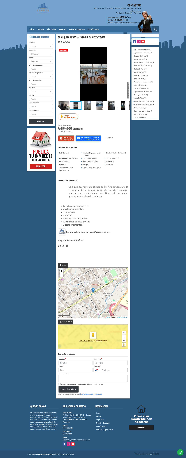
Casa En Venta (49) (140, 59)
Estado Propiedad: (36, 73)
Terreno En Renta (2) (141, 117)
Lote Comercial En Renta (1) (143, 111)
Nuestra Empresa (77, 29)
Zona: (31, 58)
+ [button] (61, 271)
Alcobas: (32, 88)
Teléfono (97, 366)
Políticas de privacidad (104, 429)
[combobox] (41, 46)
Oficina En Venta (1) (140, 85)
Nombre (62, 359)
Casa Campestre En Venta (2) (144, 62)
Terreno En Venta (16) (141, 88)
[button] (127, 49)
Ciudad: (32, 43)
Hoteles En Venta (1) (141, 75)
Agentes (62, 29)
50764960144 (119, 19)
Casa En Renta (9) (140, 98)
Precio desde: (34, 103)
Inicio (31, 29)
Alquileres (51, 29)
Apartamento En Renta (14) (143, 91)
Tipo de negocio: (35, 80)
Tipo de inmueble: (36, 65)
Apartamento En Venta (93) (143, 53)
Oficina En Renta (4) (140, 114)
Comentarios (63, 374)
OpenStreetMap (122, 317)
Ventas (41, 29)
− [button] (61, 275)
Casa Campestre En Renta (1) (144, 101)
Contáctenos (93, 29)
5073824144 (125, 17)
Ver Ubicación (86, 340)
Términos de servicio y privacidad (90, 394)
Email (61, 366)
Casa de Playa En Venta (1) (143, 66)
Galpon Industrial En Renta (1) (144, 104)
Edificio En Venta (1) (140, 69)
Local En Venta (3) (140, 79)
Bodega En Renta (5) (141, 95)
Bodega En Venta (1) (141, 56)
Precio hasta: (34, 110)
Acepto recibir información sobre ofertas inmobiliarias (82, 384)
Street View (68, 117)
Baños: (31, 95)
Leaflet (108, 317)
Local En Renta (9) (140, 108)
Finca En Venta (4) (140, 72)
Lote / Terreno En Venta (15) (143, 82)
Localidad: (33, 50)
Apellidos (98, 359)
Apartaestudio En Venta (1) (143, 49)
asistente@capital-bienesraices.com (76, 440)
